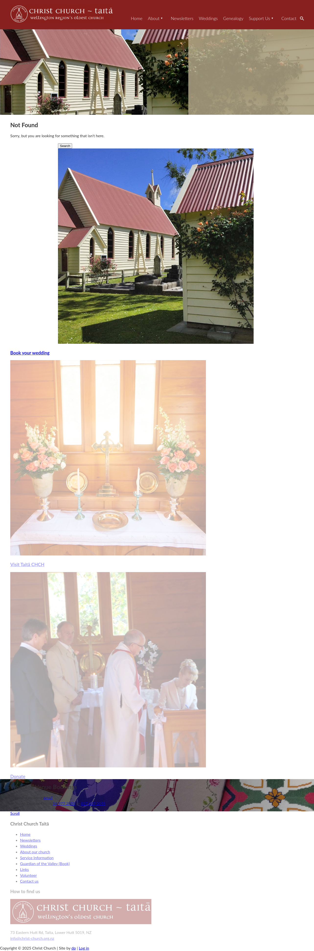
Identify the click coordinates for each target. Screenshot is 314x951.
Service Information (37, 857)
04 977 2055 (64, 803)
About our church (35, 851)
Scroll (15, 813)
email (48, 797)
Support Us (259, 18)
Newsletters (182, 18)
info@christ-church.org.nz (32, 938)
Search (303, 18)
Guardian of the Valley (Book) (45, 863)
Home (136, 18)
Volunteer (28, 875)
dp (73, 948)
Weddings (208, 18)
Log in (84, 948)
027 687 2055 (93, 803)
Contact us (29, 881)
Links (24, 869)
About (153, 18)
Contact (288, 18)
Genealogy (233, 18)
